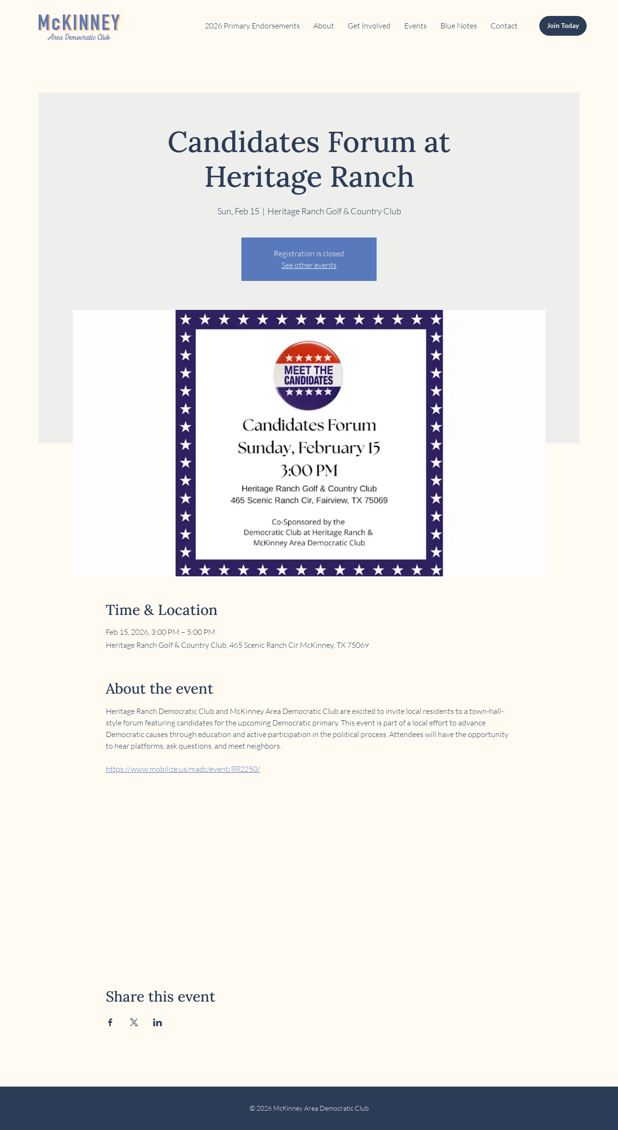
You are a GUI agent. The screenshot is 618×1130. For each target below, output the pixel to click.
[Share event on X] (134, 1022)
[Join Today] (563, 26)
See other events (309, 265)
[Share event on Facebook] (110, 1022)
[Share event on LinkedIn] (157, 1022)
